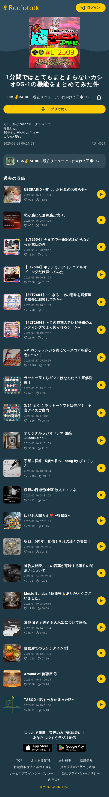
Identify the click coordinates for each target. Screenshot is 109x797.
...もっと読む (12, 136)
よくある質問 (40, 760)
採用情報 (86, 760)
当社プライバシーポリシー (81, 773)
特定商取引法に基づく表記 (33, 767)
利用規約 (54, 780)
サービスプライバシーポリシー (31, 773)
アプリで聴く (54, 109)
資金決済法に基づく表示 (77, 767)
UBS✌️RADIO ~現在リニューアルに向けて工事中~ (48, 97)
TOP (19, 760)
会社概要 (65, 760)
